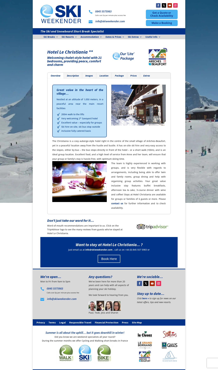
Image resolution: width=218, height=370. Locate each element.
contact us (117, 203)
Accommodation (90, 37)
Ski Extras (133, 37)
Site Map (137, 322)
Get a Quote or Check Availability (161, 14)
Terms (52, 322)
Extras (146, 75)
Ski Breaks (49, 37)
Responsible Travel (80, 322)
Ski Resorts (68, 37)
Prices (133, 75)
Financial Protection (106, 322)
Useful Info (151, 37)
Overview (55, 75)
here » (145, 298)
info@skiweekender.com (98, 249)
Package (119, 75)
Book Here (109, 259)
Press (125, 322)
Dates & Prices (113, 37)
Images (89, 75)
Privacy (41, 322)
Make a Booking (162, 23)
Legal (62, 322)
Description (73, 75)
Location (103, 75)
